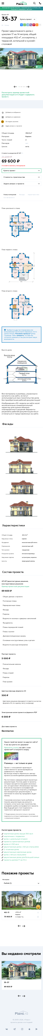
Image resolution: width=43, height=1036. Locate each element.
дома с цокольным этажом (15, 839)
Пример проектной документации (15, 586)
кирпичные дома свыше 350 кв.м (18, 834)
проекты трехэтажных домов (17, 842)
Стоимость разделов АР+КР (12, 153)
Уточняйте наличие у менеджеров (13, 165)
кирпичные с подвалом (14, 836)
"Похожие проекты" (23, 333)
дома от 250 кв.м (11, 844)
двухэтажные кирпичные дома (17, 852)
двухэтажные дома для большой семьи (21, 857)
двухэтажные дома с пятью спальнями (21, 847)
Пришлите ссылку (11, 747)
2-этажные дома (11, 849)
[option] (21, 60)
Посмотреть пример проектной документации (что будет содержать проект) (18, 95)
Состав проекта (9, 197)
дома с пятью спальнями (15, 855)
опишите (20, 335)
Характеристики (33, 194)
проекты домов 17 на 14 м (15, 860)
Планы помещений (10, 194)
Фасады (22, 194)
